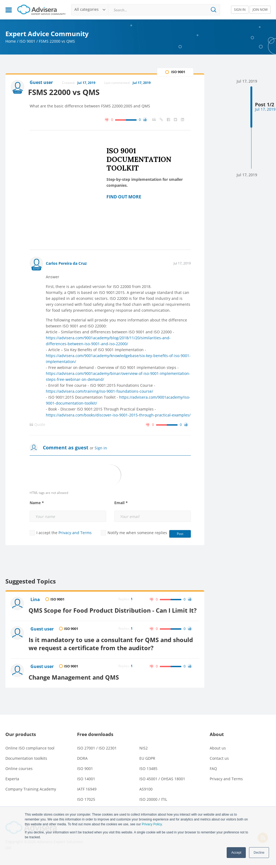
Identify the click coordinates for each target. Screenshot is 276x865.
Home (10, 41)
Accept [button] (236, 852)
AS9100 (146, 794)
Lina (35, 600)
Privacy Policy (152, 824)
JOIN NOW (260, 9)
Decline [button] (259, 852)
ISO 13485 (148, 773)
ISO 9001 (27, 41)
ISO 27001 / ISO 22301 (97, 753)
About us (218, 753)
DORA (82, 763)
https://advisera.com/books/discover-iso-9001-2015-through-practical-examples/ (118, 415)
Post (180, 534)
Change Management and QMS (76, 682)
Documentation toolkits (26, 763)
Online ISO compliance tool (29, 753)
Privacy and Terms (75, 532)
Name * (37, 503)
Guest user (42, 636)
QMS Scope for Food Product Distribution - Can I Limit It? (110, 613)
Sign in (101, 448)
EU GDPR (147, 763)
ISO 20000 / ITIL (153, 804)
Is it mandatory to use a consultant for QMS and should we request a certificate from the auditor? (113, 650)
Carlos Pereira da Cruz (66, 263)
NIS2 (143, 753)
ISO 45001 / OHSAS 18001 (162, 783)
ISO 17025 (86, 804)
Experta (12, 783)
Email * (121, 503)
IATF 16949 (86, 794)
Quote (37, 424)
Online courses (19, 773)
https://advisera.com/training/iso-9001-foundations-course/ (99, 391)
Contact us (219, 763)
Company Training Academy (30, 794)
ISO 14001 (86, 783)
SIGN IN (240, 9)
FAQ (213, 773)
